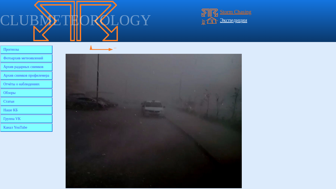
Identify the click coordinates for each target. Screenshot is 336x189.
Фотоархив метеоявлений (23, 58)
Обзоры (9, 93)
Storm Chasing (235, 12)
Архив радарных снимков (23, 67)
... (115, 47)
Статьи (8, 101)
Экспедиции (233, 20)
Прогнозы (11, 49)
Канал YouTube (15, 127)
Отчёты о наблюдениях (21, 84)
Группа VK (12, 119)
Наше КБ (10, 110)
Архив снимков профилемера (26, 75)
